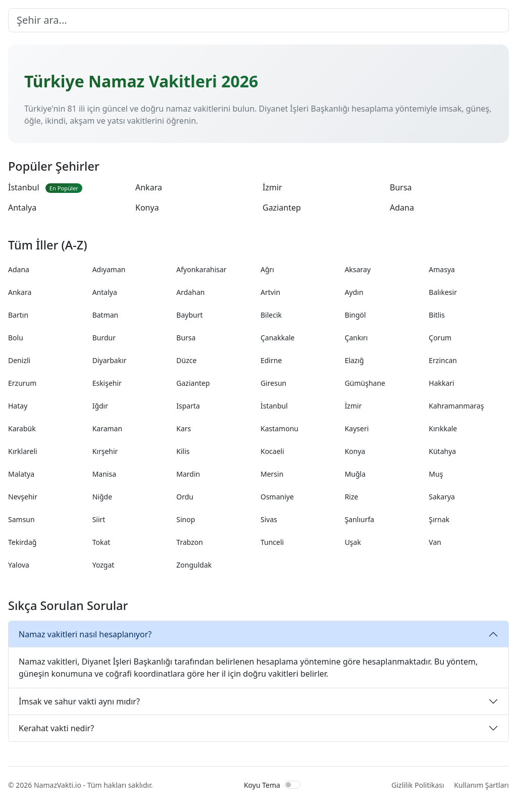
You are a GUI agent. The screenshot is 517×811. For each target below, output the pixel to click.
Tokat (101, 542)
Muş (436, 474)
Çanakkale (278, 337)
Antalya (22, 207)
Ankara (148, 187)
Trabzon (189, 542)
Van (435, 542)
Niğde (102, 496)
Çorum (440, 337)
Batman (105, 315)
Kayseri (357, 428)
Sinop (185, 519)
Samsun (21, 519)
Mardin (188, 474)
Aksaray (358, 269)
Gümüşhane (365, 383)
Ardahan (190, 292)
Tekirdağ (22, 542)
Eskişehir (107, 383)
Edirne (271, 360)
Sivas (269, 519)
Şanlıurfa (360, 519)
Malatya (21, 474)
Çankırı (356, 337)
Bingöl (355, 315)
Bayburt (189, 315)
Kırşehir (105, 451)
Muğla (355, 474)
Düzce (186, 360)
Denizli (19, 360)
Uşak (353, 542)
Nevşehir (22, 496)
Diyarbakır (109, 360)
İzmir (272, 187)
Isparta (188, 406)
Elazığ (354, 360)
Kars (183, 428)
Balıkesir (443, 292)
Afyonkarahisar (201, 269)
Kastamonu (279, 428)
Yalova (18, 565)
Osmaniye (277, 496)
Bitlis (437, 315)
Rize (351, 496)
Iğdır (100, 406)
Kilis (182, 451)
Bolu (15, 337)
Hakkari (441, 383)
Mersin (272, 474)
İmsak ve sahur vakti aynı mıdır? (79, 701)
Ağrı (267, 269)
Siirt (99, 519)
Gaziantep (282, 207)
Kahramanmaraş (456, 406)
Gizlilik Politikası (417, 785)
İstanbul (45, 187)
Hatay (17, 406)
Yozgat (103, 565)
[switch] (292, 785)
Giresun (273, 383)
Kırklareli (22, 451)
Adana (402, 207)
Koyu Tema (262, 785)
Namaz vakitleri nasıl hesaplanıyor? (85, 634)
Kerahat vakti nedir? (56, 728)
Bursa (401, 187)
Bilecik (271, 315)
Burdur (104, 337)
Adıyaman (109, 269)
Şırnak (439, 519)
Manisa (104, 474)
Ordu (184, 496)
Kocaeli (272, 451)
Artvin (270, 292)
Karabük (22, 428)
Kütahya (442, 451)
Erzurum (22, 383)
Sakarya (442, 496)
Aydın (354, 292)
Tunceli (272, 542)
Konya (147, 207)
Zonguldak (194, 565)
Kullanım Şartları (481, 785)
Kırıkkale (443, 428)
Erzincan (443, 360)
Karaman (107, 428)
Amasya (442, 269)
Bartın (18, 315)
